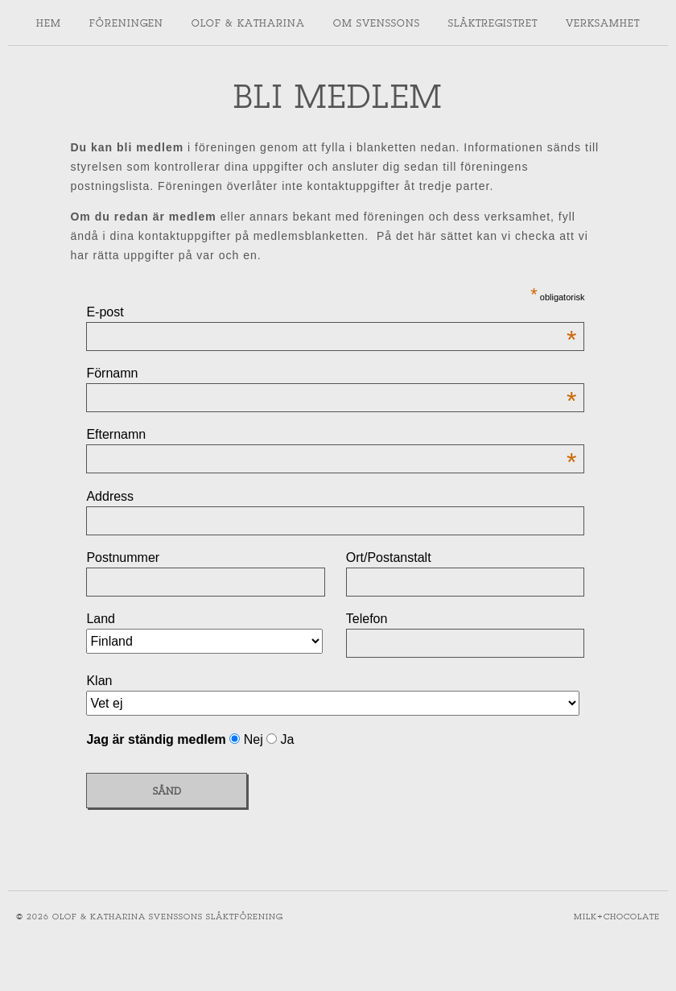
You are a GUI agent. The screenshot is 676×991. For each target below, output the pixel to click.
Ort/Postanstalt (388, 557)
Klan (99, 681)
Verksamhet (603, 22)
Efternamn (331, 434)
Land (100, 619)
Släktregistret (493, 22)
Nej (253, 739)
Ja (285, 739)
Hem (48, 22)
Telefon (367, 619)
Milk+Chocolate (617, 916)
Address (110, 496)
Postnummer (122, 557)
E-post (331, 312)
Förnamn (331, 373)
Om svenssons (376, 22)
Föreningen (126, 22)
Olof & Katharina (248, 22)
